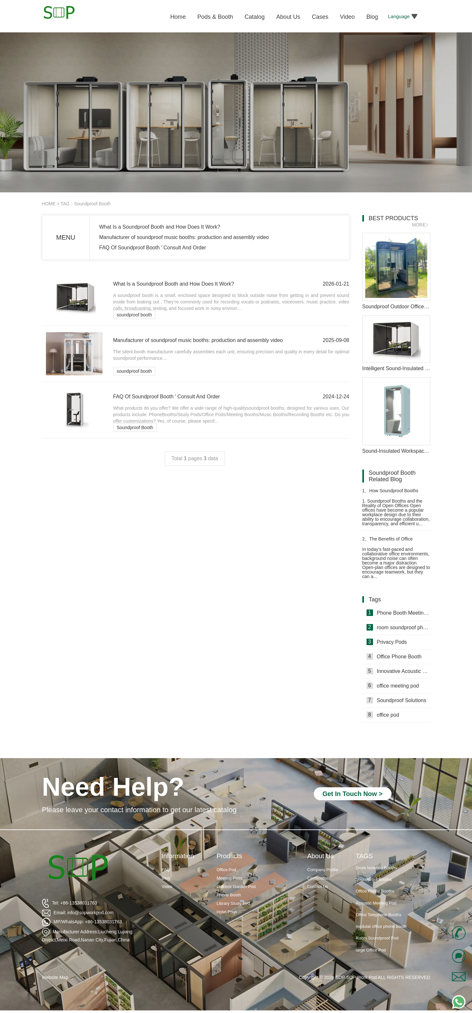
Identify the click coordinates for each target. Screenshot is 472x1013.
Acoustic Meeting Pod (376, 903)
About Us (320, 855)
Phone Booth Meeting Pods (398, 612)
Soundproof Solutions (396, 700)
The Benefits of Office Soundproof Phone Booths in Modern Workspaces (391, 541)
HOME (49, 203)
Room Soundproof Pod (377, 938)
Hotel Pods (227, 911)
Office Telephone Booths (378, 915)
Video (167, 886)
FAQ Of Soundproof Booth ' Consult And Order (152, 247)
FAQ (166, 869)
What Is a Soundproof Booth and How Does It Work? (159, 227)
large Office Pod (371, 950)
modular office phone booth (381, 927)
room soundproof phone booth (398, 627)
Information (178, 855)
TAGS (364, 855)
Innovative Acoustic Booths (398, 671)
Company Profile (322, 869)
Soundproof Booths (374, 880)
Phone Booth (229, 895)
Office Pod (226, 869)
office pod (383, 714)
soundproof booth (134, 314)
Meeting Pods (230, 878)
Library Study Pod (233, 903)
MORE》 (421, 224)
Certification (318, 878)
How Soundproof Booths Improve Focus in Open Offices (393, 493)
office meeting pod (393, 685)
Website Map (55, 977)
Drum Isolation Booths (376, 868)
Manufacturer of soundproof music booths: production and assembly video (184, 237)
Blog (166, 878)
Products (229, 855)
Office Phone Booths (375, 891)
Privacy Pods (387, 642)
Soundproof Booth (135, 427)
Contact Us (317, 886)
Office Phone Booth (394, 656)
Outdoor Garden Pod (236, 886)
